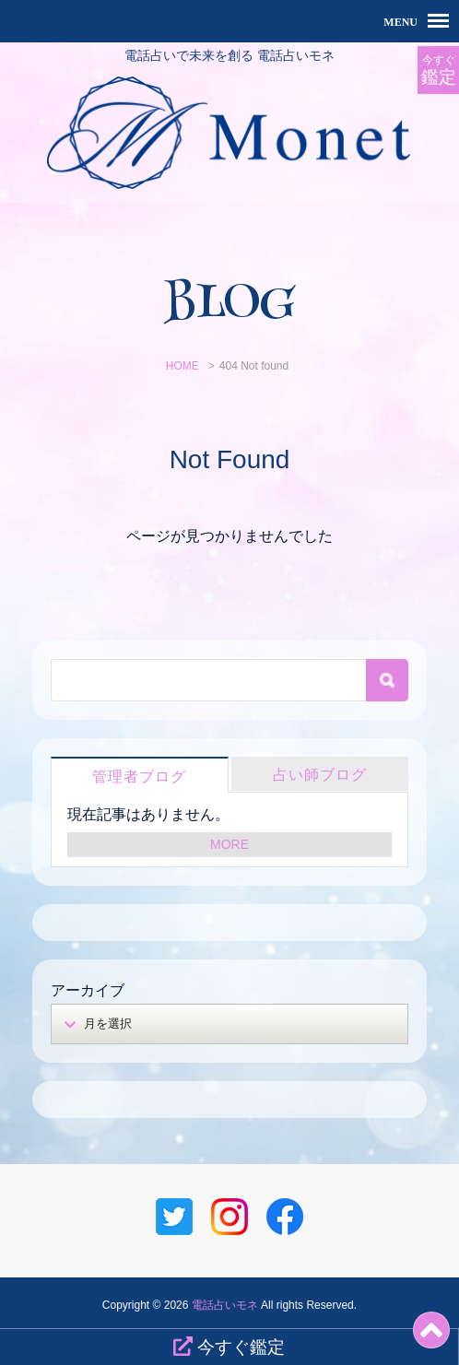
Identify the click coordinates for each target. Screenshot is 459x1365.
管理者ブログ (139, 776)
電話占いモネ (225, 1305)
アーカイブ (87, 990)
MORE (229, 844)
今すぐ (438, 70)
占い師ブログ (320, 775)
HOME (182, 365)
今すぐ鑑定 (229, 1346)
